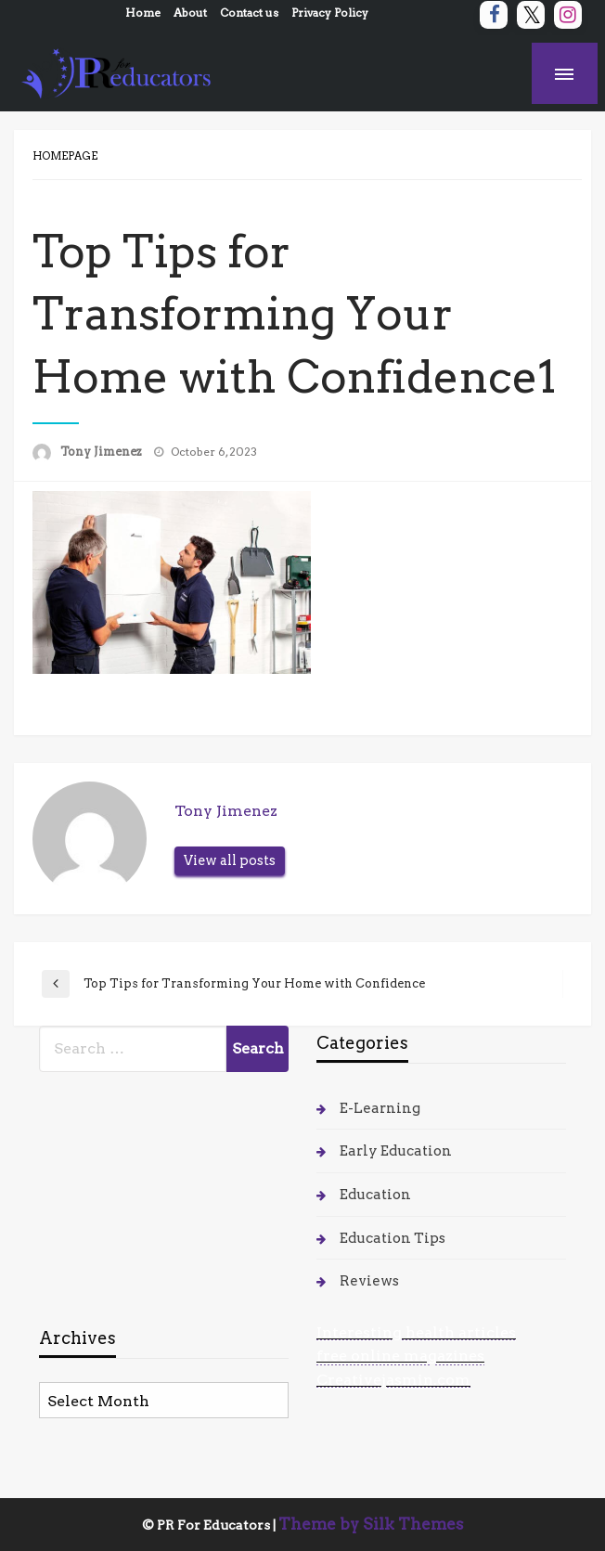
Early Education (396, 1151)
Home (143, 12)
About (190, 12)
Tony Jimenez (102, 452)
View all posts (230, 860)
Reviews (369, 1281)
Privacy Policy (329, 12)
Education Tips (392, 1238)
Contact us (249, 12)
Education (375, 1194)
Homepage (64, 155)
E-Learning (380, 1108)
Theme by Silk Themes (371, 1524)
